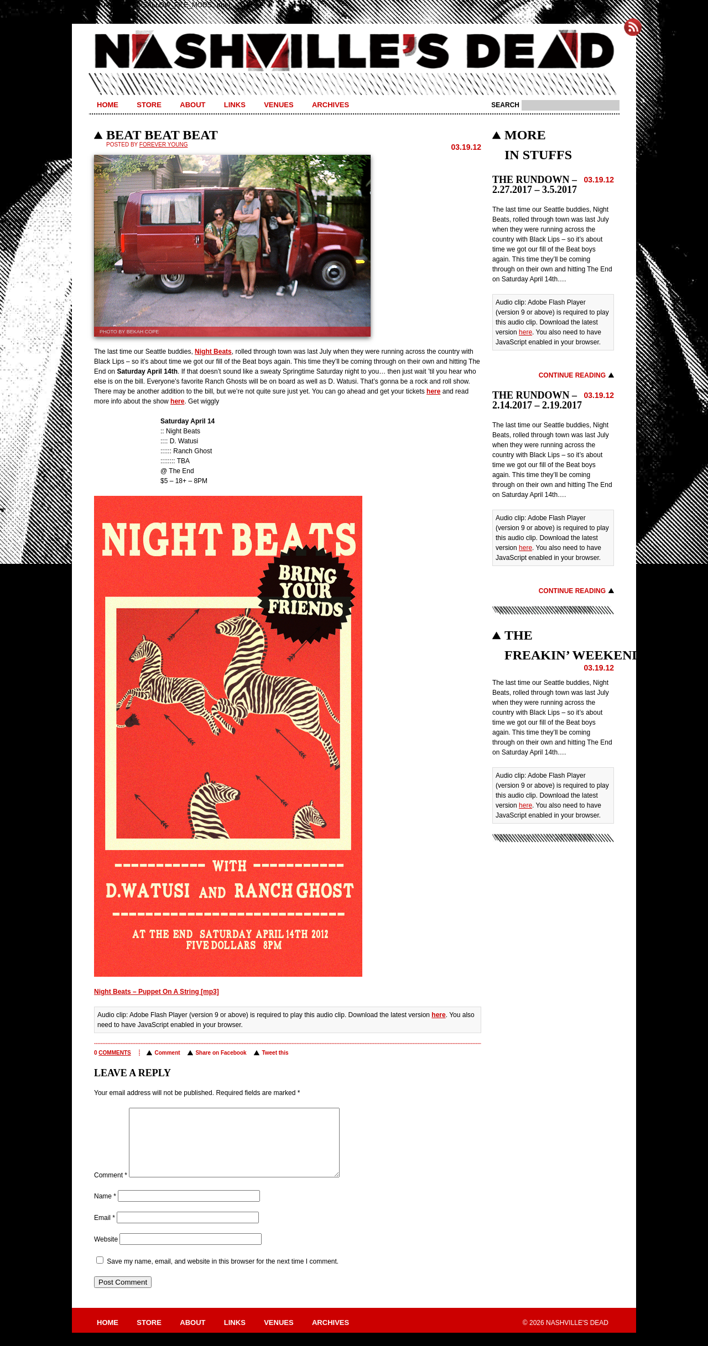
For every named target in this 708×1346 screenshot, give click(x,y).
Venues (278, 105)
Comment (167, 1053)
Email (104, 1231)
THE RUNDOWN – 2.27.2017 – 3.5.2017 (534, 184)
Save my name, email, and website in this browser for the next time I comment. (223, 1275)
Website (106, 1252)
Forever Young (163, 145)
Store (149, 105)
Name (105, 1209)
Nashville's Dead (354, 51)
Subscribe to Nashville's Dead (633, 27)
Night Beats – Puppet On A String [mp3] (156, 992)
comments (114, 1053)
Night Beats (213, 351)
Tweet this (275, 1053)
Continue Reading (572, 375)
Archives (330, 105)
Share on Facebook (220, 1053)
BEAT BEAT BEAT (162, 135)
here (433, 391)
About (192, 105)
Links (235, 105)
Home (107, 105)
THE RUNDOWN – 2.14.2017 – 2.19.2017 (537, 400)
